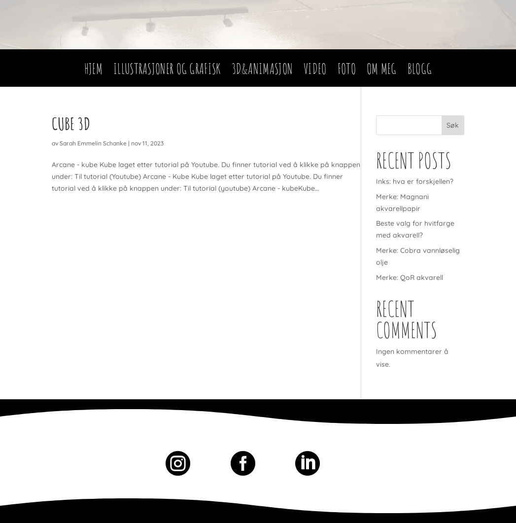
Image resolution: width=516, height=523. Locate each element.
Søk (453, 125)
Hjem (93, 71)
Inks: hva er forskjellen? (414, 181)
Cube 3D (71, 123)
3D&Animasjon (262, 71)
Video (315, 71)
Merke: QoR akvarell (409, 277)
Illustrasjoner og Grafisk (167, 71)
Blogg (420, 71)
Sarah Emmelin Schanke (93, 143)
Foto (347, 71)
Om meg (382, 71)
